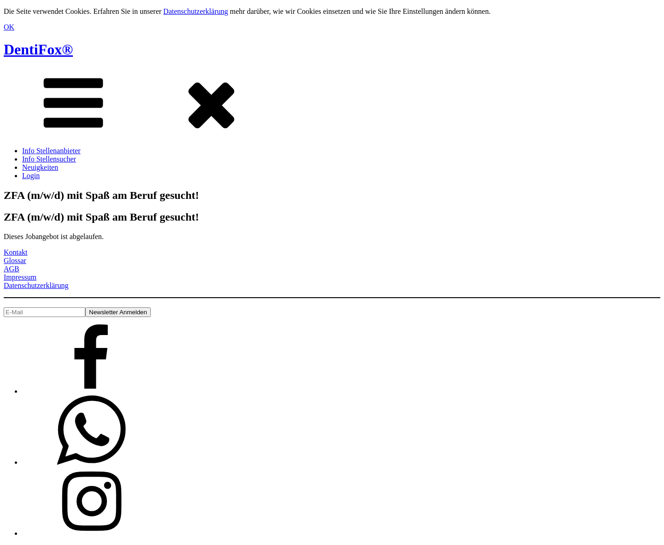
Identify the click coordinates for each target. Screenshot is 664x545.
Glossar (15, 260)
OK (9, 27)
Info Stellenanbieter (51, 151)
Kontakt (16, 252)
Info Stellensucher (49, 159)
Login (31, 176)
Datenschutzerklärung (195, 11)
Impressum (20, 277)
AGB (11, 269)
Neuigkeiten (40, 167)
